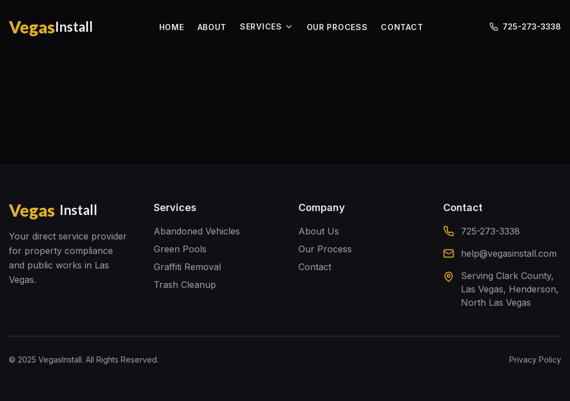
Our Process (325, 249)
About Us (318, 231)
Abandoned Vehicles (197, 231)
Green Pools (180, 249)
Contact (314, 266)
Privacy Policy (535, 359)
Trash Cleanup (185, 284)
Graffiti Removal (187, 266)
